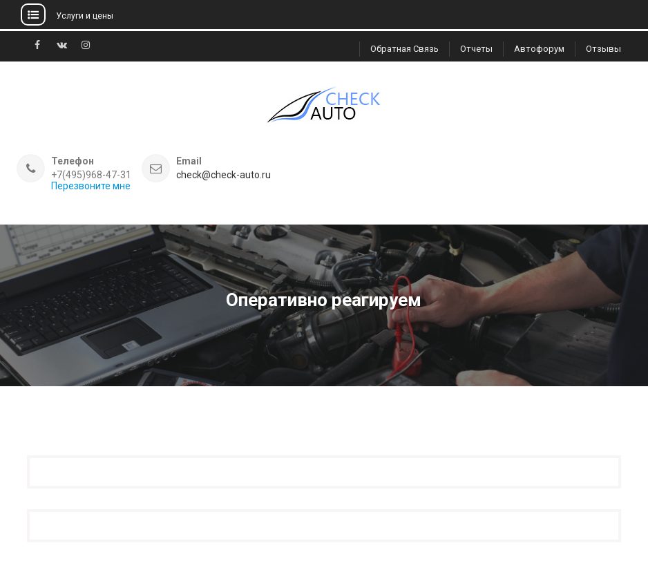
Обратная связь (404, 49)
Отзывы (603, 49)
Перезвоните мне (91, 186)
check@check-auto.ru (223, 175)
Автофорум (539, 49)
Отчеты (476, 49)
